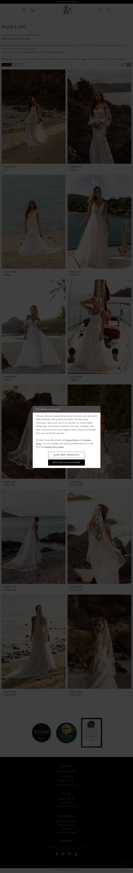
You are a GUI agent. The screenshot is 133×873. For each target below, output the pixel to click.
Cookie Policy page (54, 446)
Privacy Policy (71, 439)
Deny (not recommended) (66, 463)
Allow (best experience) (66, 454)
